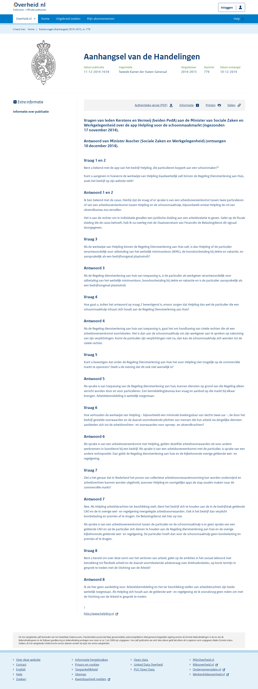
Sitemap (80, 674)
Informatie (189, 105)
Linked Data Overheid (148, 665)
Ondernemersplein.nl (207, 669)
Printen (213, 105)
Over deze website (28, 660)
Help (19, 674)
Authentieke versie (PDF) (154, 106)
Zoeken (21, 679)
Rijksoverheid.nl (203, 665)
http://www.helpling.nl (99, 614)
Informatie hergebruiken (91, 660)
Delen (234, 105)
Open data (141, 660)
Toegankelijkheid (86, 669)
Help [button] (237, 19)
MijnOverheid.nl (203, 660)
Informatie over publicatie (31, 112)
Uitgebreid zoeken (68, 19)
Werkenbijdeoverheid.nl (209, 674)
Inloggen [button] (227, 8)
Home (45, 19)
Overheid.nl (24, 19)
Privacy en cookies (87, 665)
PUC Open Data (144, 669)
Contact (21, 665)
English (21, 669)
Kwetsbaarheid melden (90, 679)
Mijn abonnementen (100, 19)
